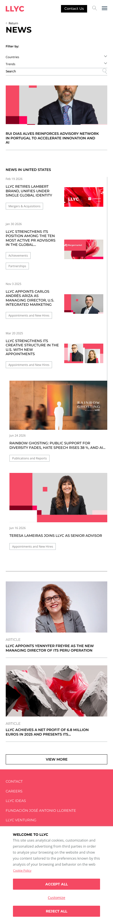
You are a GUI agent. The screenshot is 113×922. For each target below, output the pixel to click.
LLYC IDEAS (16, 801)
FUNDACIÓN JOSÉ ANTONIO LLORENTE (41, 810)
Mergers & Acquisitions (24, 206)
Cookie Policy (22, 870)
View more (56, 759)
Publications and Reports (29, 458)
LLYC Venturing (21, 820)
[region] (56, 874)
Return (13, 23)
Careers (14, 791)
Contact (14, 781)
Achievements (18, 255)
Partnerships (17, 266)
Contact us (74, 8)
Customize (56, 897)
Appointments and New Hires (28, 315)
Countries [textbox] (12, 57)
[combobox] (57, 56)
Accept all (56, 884)
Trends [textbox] (10, 64)
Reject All (56, 911)
